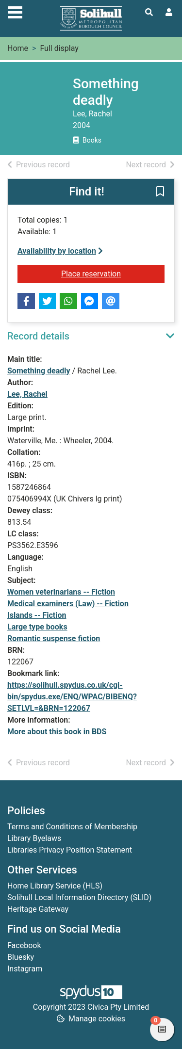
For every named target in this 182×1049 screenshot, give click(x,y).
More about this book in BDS (56, 731)
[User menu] (169, 12)
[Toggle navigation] (15, 11)
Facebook (24, 945)
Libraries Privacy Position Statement (69, 850)
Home (17, 48)
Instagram (24, 968)
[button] (160, 192)
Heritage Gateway (37, 909)
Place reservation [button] (113, 273)
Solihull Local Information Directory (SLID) (79, 897)
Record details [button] (38, 336)
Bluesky (20, 957)
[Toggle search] (149, 12)
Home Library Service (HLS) (54, 885)
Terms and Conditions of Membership (72, 826)
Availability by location (60, 251)
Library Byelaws (34, 838)
